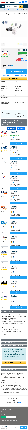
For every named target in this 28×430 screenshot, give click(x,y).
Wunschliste (5, 75)
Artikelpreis (12, 128)
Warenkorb (17, 71)
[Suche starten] (21, 6)
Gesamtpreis (21, 128)
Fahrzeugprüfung (14, 78)
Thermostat (19, 9)
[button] (3, 44)
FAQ (19, 402)
